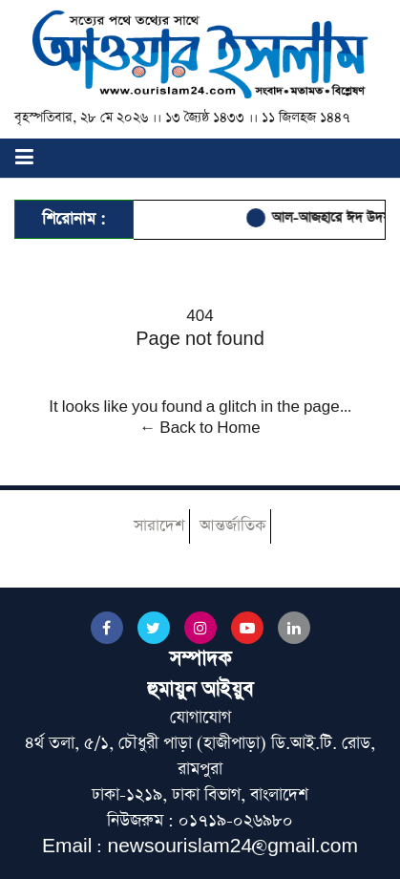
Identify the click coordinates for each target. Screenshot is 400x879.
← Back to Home (199, 428)
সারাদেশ (159, 526)
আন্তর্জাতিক (232, 526)
